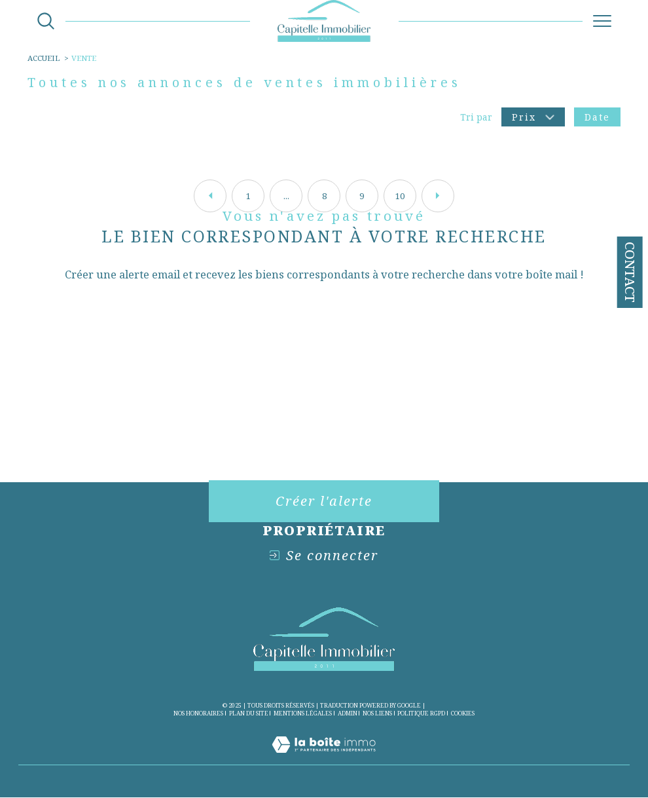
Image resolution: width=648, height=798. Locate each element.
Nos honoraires (198, 713)
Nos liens (377, 713)
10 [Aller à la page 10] (400, 196)
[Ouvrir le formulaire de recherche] (46, 21)
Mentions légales (303, 713)
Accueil (43, 58)
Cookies (463, 713)
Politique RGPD (421, 713)
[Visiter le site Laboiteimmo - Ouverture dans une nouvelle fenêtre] (323, 758)
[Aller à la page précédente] (210, 196)
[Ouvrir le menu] (602, 21)
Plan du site (248, 713)
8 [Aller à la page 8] (324, 196)
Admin (347, 713)
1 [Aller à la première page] (248, 196)
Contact (630, 272)
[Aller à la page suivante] (438, 196)
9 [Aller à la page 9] (361, 196)
